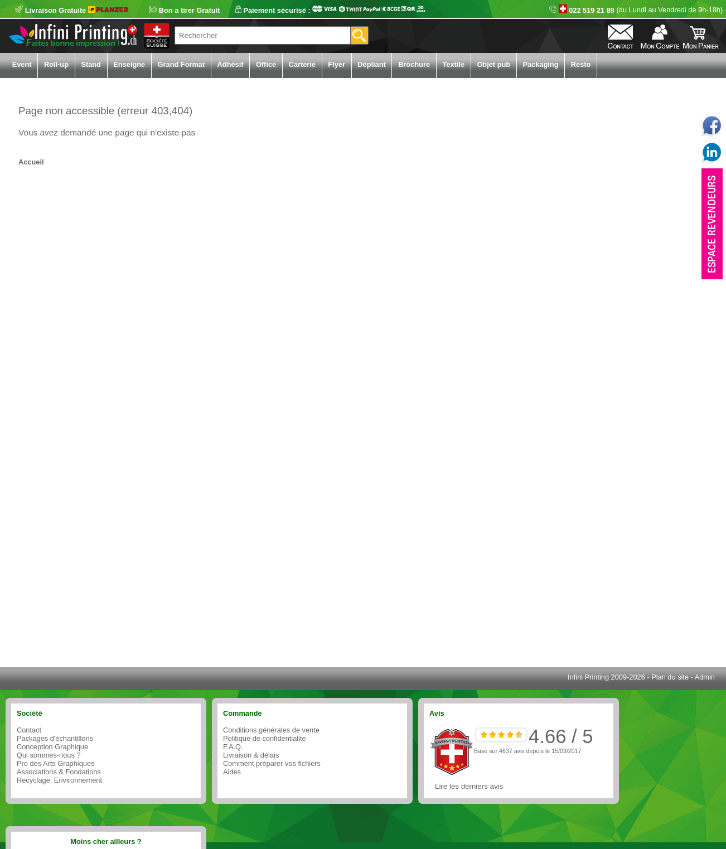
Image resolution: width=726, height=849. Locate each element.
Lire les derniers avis (469, 786)
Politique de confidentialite (264, 738)
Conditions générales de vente (271, 730)
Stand (91, 64)
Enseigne (129, 64)
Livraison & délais (251, 755)
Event (22, 64)
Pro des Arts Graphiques (55, 763)
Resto (581, 64)
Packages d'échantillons (55, 738)
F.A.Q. (233, 747)
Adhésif (230, 64)
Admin (705, 677)
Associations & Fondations (59, 772)
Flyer (336, 64)
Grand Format (181, 64)
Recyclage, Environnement (59, 780)
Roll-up (56, 64)
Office (266, 64)
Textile (453, 64)
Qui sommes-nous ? (49, 755)
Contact (29, 730)
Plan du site (670, 677)
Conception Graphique (52, 747)
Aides (232, 772)
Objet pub (493, 64)
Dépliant (371, 64)
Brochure (414, 64)
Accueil (31, 162)
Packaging (540, 64)
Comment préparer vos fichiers (272, 763)
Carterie (302, 64)
